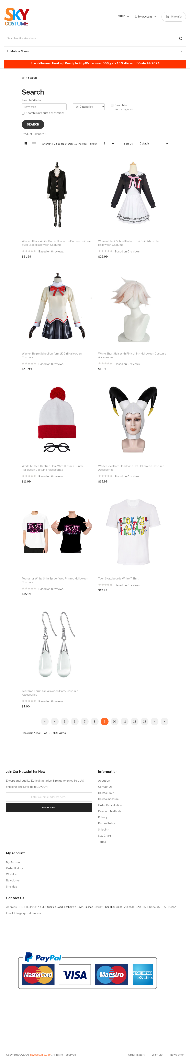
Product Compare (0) (35, 133)
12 (134, 721)
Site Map (11, 886)
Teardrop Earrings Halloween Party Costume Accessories (50, 692)
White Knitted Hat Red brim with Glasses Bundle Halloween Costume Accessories (53, 467)
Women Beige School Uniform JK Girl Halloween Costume (52, 355)
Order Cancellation (110, 805)
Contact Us (105, 786)
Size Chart (104, 835)
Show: (93, 143)
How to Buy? (106, 792)
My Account (13, 862)
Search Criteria (31, 100)
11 (124, 721)
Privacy (103, 817)
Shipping (103, 829)
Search (32, 77)
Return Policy (106, 823)
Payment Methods (109, 811)
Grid (25, 143)
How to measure (108, 799)
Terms (102, 841)
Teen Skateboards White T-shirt (118, 578)
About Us (104, 780)
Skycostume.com (40, 1054)
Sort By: (129, 143)
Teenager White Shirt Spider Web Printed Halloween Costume (55, 580)
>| (165, 721)
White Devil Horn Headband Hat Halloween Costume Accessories (131, 467)
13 (144, 721)
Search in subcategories (122, 107)
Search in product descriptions (43, 113)
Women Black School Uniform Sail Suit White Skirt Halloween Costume (129, 242)
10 (114, 721)
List (33, 143)
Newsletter (13, 880)
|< (45, 721)
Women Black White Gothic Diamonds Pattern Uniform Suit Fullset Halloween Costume (56, 242)
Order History (14, 868)
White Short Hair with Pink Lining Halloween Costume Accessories (132, 355)
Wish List (12, 874)
